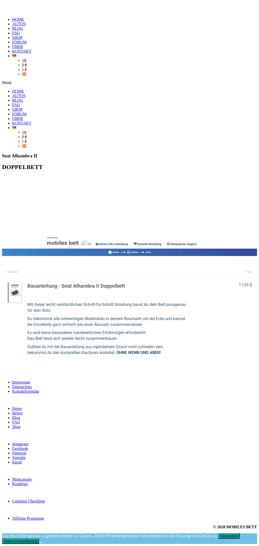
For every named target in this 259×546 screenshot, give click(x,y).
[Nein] (41, 542)
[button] (129, 82)
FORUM (19, 42)
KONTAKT (21, 51)
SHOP (17, 37)
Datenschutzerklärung (20, 541)
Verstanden (229, 536)
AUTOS (19, 24)
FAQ (16, 33)
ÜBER (17, 47)
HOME (18, 19)
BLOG (17, 28)
